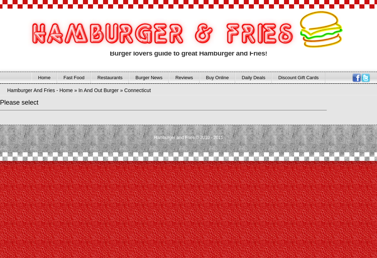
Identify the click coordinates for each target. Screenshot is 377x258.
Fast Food (74, 77)
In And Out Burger (98, 90)
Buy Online (217, 77)
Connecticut (137, 90)
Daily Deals (253, 77)
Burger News (148, 77)
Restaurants (109, 77)
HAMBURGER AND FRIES (161, 31)
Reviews (184, 77)
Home (44, 77)
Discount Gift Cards (298, 77)
